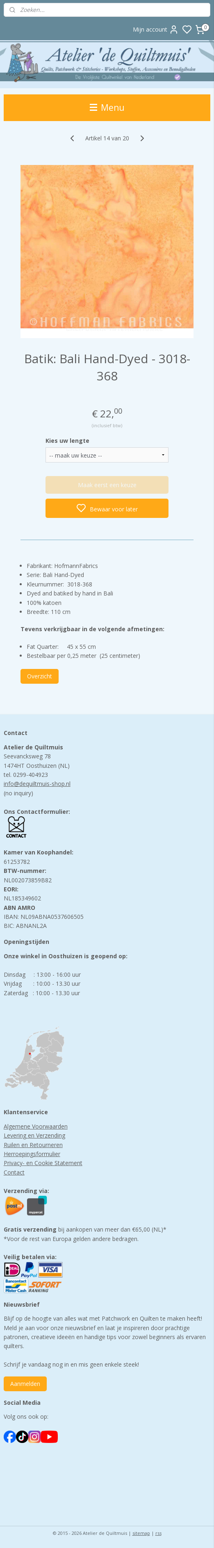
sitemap (141, 1533)
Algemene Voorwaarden (36, 1126)
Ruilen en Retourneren (33, 1145)
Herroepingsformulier (32, 1154)
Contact (14, 1172)
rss (158, 1533)
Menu (107, 107)
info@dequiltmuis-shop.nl (37, 784)
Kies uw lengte (67, 440)
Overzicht (39, 676)
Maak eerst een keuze (107, 485)
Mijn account (156, 29)
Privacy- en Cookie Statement (43, 1163)
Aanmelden (25, 1384)
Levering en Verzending (34, 1135)
